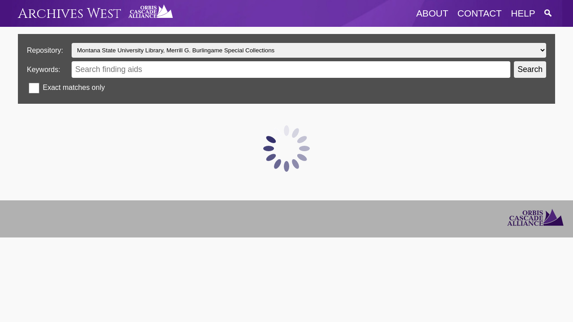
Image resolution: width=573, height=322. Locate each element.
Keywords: (43, 69)
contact (480, 13)
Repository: (45, 50)
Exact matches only (74, 87)
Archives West (69, 13)
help (523, 13)
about (432, 13)
